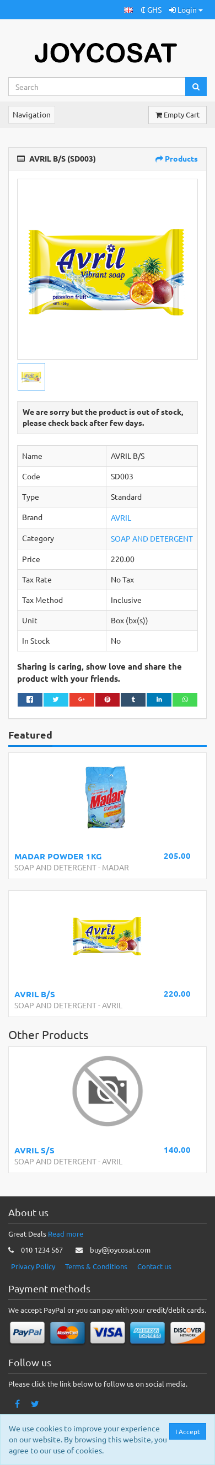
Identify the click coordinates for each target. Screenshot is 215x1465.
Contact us (154, 1266)
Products (176, 158)
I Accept (188, 1431)
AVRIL (121, 517)
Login (186, 9)
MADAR (115, 867)
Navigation (32, 114)
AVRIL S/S (34, 1150)
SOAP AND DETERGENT (152, 538)
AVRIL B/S (34, 993)
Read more (65, 1233)
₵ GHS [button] (151, 9)
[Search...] (97, 86)
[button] (128, 9)
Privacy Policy (33, 1266)
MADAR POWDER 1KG (58, 856)
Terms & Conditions (96, 1266)
